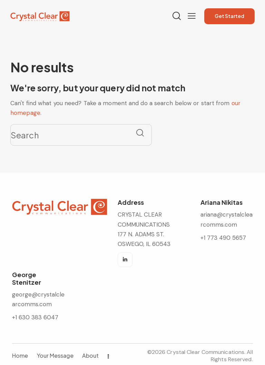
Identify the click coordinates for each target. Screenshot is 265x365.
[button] (192, 16)
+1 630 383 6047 (35, 317)
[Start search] (140, 132)
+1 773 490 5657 (223, 237)
